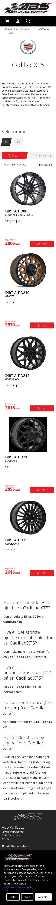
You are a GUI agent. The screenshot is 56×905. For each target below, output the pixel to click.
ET (37, 97)
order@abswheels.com (16, 846)
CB (47, 702)
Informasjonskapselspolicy (19, 887)
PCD (47, 672)
